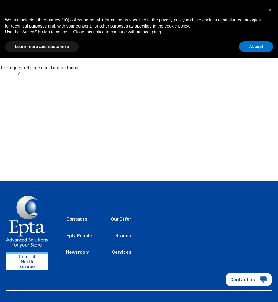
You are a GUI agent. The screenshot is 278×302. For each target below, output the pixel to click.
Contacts (76, 219)
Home (10, 73)
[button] (270, 10)
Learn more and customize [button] (42, 46)
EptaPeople (79, 235)
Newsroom (78, 252)
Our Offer (121, 219)
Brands (123, 235)
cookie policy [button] (177, 26)
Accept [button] (256, 46)
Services (122, 252)
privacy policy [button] (172, 19)
